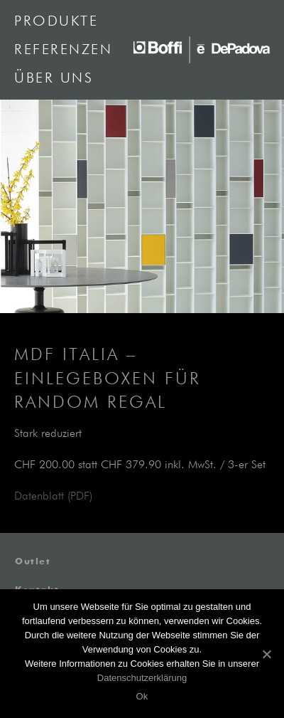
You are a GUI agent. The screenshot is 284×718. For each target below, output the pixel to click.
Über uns (53, 78)
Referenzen (63, 50)
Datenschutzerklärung (142, 677)
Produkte (56, 21)
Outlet (33, 562)
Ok (142, 696)
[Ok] (266, 654)
